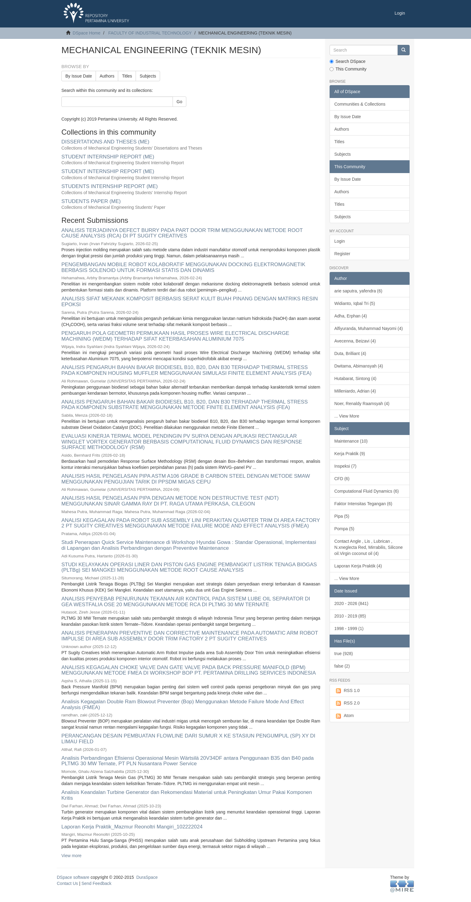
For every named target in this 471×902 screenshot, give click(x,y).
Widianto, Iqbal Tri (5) (354, 303)
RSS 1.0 (347, 691)
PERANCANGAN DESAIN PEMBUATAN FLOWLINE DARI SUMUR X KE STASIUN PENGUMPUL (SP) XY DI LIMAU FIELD (188, 738)
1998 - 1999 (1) (349, 628)
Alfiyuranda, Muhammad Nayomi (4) (368, 328)
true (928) (343, 653)
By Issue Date (78, 76)
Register (342, 253)
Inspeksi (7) (345, 466)
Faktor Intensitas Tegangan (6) (363, 503)
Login (339, 241)
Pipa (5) (341, 516)
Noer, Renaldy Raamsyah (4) (362, 403)
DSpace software (73, 877)
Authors (107, 76)
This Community (348, 69)
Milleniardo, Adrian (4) (355, 391)
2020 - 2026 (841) (351, 603)
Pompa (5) (344, 528)
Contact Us (67, 883)
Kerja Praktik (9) (349, 453)
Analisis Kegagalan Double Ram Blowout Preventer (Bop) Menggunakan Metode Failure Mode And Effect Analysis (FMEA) (182, 704)
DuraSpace (147, 877)
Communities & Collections (359, 104)
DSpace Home (86, 33)
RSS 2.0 (347, 703)
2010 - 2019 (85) (350, 616)
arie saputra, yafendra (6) (358, 290)
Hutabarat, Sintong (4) (355, 378)
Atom (344, 716)
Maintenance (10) (351, 441)
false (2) (342, 666)
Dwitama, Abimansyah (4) (358, 366)
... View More (346, 416)
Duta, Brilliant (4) (350, 353)
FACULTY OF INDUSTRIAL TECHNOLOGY (150, 33)
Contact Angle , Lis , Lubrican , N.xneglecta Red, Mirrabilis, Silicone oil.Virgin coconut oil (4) (368, 547)
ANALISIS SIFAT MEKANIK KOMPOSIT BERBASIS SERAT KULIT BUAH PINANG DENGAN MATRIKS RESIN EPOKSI (189, 301)
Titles (127, 76)
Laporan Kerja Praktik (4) (358, 565)
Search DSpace (348, 61)
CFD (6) (342, 478)
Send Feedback (96, 883)
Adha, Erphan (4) (350, 315)
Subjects (148, 76)
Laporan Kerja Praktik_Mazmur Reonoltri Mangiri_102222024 (132, 827)
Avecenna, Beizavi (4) (355, 341)
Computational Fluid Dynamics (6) (366, 491)
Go (179, 101)
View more (71, 855)
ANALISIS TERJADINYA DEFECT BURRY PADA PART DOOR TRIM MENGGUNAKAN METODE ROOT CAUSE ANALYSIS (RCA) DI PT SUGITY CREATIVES (182, 233)
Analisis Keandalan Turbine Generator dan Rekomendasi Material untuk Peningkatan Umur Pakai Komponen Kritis (186, 795)
